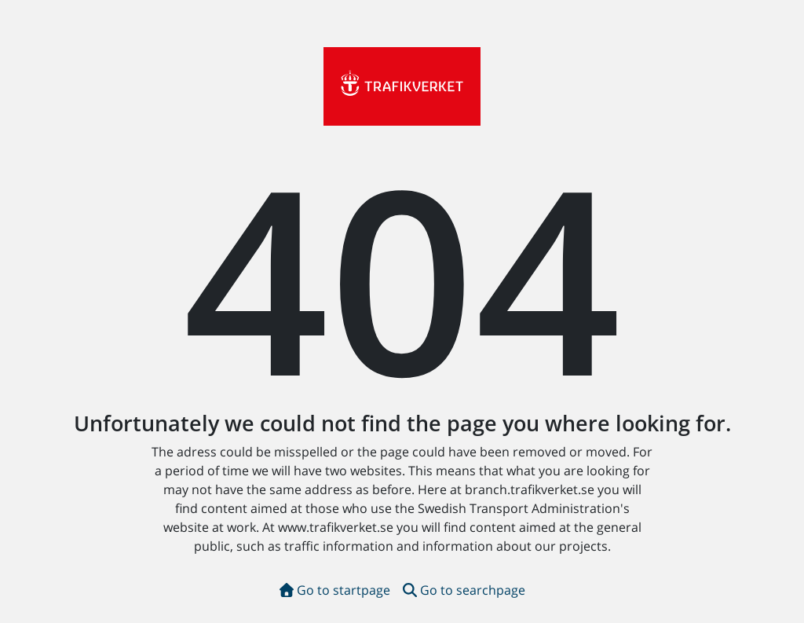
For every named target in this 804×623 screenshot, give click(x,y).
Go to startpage (335, 590)
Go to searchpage (464, 590)
